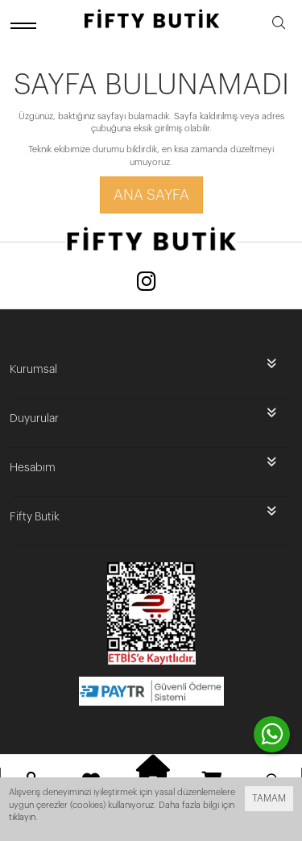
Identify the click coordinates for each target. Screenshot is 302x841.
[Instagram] (146, 283)
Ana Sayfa (151, 195)
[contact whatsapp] (272, 734)
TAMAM (269, 798)
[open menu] (26, 25)
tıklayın (22, 817)
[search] (278, 25)
